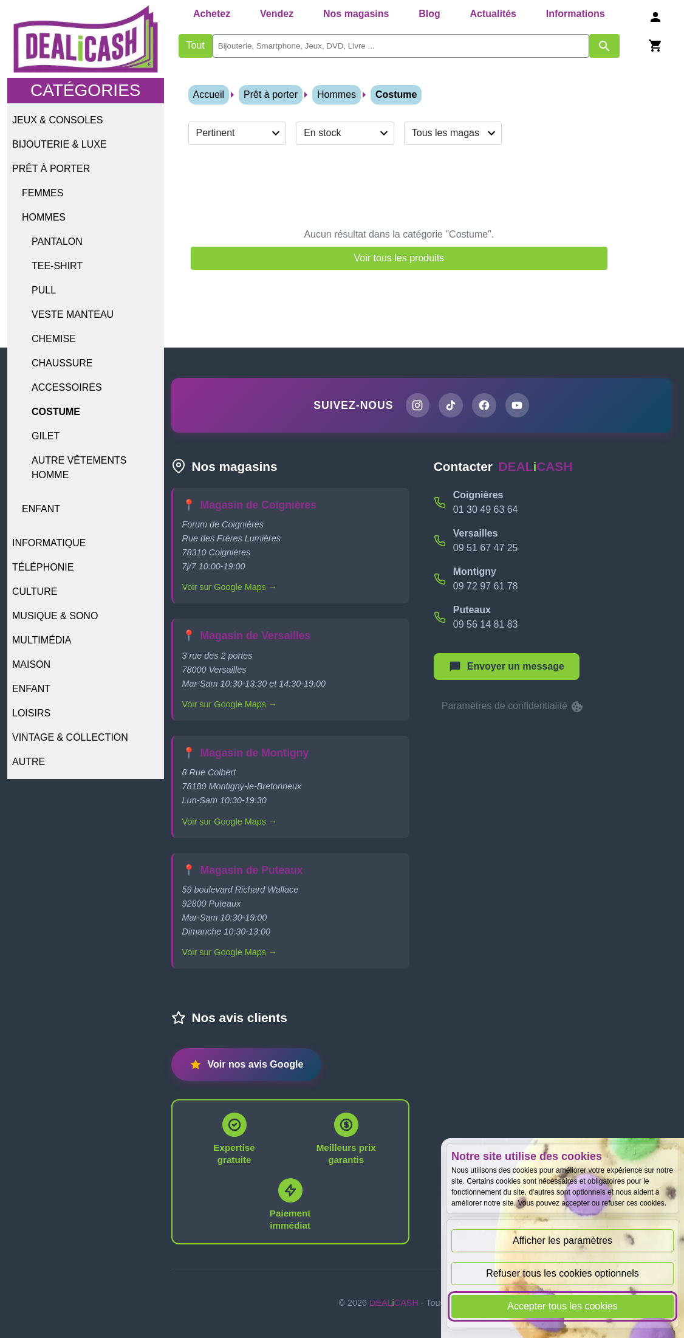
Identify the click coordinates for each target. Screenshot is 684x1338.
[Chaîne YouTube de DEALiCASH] (519, 406)
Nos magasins (356, 14)
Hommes (44, 217)
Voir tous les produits (399, 258)
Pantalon (57, 241)
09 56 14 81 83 (485, 625)
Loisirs (31, 713)
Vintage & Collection (70, 737)
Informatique (49, 543)
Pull (44, 290)
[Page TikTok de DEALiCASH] (450, 406)
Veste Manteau (73, 314)
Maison (31, 664)
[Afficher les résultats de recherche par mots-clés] (604, 46)
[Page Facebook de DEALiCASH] (485, 406)
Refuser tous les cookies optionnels (562, 1273)
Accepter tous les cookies (562, 1306)
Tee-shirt (57, 266)
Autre (28, 761)
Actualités (493, 14)
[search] (401, 46)
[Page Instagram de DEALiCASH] (415, 406)
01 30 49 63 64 (485, 511)
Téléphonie (43, 567)
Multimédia (41, 640)
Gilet (46, 436)
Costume (56, 412)
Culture (34, 591)
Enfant (41, 509)
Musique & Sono (55, 616)
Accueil (209, 94)
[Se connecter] (655, 17)
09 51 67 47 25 (485, 549)
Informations (575, 14)
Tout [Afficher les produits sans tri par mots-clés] (195, 45)
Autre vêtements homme (79, 467)
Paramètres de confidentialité (513, 708)
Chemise (54, 339)
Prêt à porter (51, 168)
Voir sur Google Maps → (230, 589)
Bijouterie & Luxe (59, 144)
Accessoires (67, 387)
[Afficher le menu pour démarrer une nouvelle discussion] (507, 667)
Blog (429, 14)
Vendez (276, 14)
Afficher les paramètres (562, 1240)
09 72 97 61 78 (485, 587)
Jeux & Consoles (57, 120)
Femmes (42, 193)
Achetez (211, 14)
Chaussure (62, 363)
